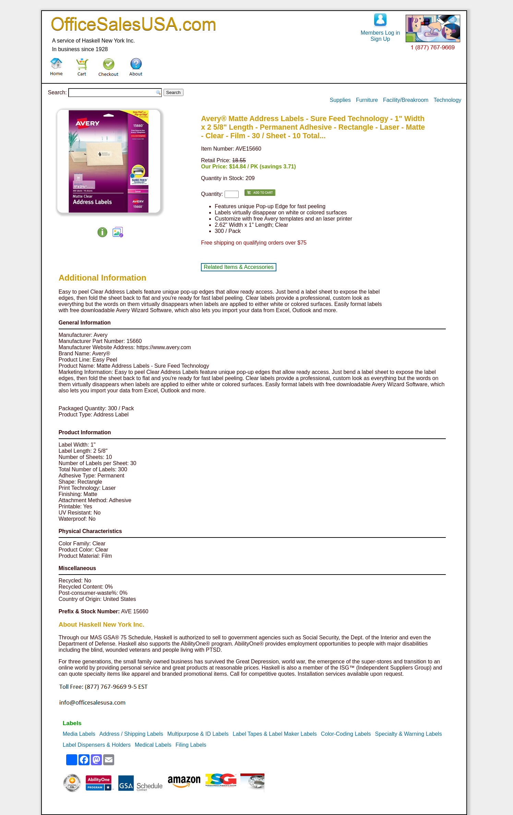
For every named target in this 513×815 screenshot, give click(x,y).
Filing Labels (191, 745)
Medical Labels (153, 745)
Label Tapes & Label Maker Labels (275, 734)
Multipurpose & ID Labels (198, 734)
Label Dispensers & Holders (97, 745)
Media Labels (79, 734)
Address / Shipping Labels (131, 734)
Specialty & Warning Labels (408, 734)
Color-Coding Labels (346, 734)
